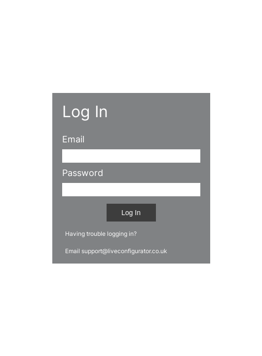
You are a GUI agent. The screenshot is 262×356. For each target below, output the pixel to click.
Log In (131, 213)
